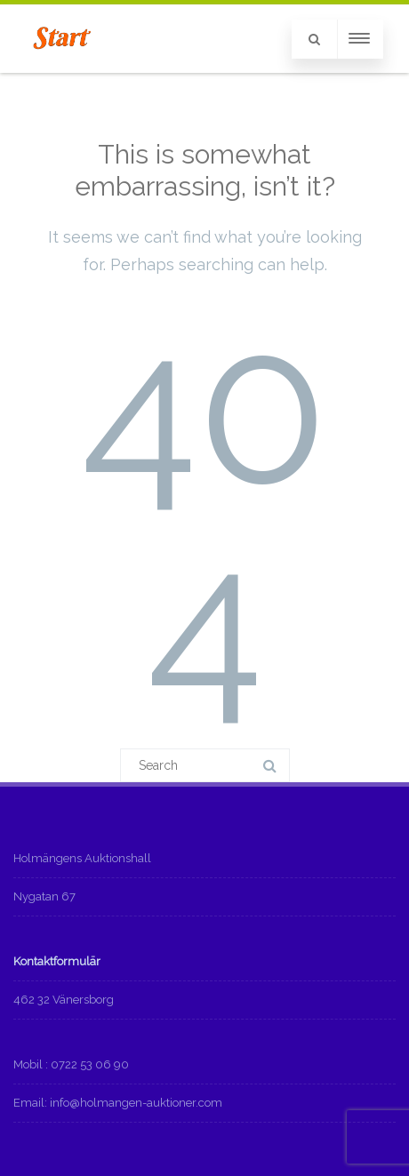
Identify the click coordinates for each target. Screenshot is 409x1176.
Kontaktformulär (56, 961)
